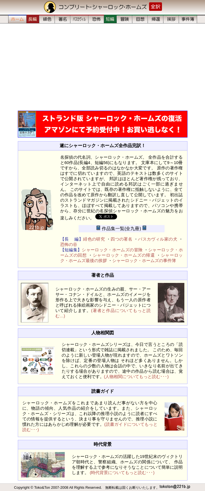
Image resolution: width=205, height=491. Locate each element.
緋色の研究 (94, 239)
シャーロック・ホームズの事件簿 (144, 260)
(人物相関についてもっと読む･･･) (136, 376)
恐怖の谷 (68, 244)
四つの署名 (121, 239)
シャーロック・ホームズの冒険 (112, 250)
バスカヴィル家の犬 (157, 239)
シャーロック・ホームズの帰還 (124, 255)
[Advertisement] (102, 66)
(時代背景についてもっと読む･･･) (122, 472)
